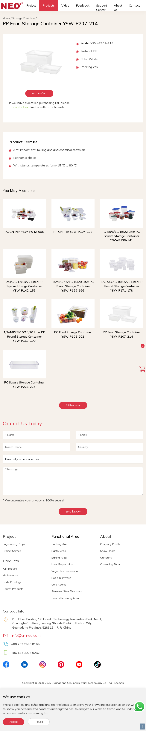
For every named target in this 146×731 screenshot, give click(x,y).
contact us (20, 107)
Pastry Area (58, 551)
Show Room (107, 551)
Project (31, 5)
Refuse (39, 721)
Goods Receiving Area (65, 598)
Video (65, 5)
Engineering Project (15, 544)
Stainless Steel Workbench (67, 591)
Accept (14, 721)
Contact (134, 5)
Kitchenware (10, 575)
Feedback (82, 5)
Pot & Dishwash (61, 578)
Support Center (101, 8)
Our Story (106, 557)
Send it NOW (73, 511)
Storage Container (23, 18)
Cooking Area (59, 544)
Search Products (13, 589)
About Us (118, 8)
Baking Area (59, 557)
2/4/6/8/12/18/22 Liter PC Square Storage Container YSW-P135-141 (122, 236)
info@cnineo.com (26, 635)
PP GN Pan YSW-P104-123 (72, 231)
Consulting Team (110, 564)
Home (6, 18)
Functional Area (65, 536)
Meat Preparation (62, 564)
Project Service (12, 551)
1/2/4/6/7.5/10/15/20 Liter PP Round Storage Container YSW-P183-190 (24, 336)
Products (49, 5)
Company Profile (110, 544)
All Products (73, 405)
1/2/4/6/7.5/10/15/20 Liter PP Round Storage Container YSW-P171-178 (121, 286)
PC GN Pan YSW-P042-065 (24, 231)
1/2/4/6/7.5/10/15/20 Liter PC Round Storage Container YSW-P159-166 (73, 286)
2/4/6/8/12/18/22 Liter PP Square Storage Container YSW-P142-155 (24, 286)
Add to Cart (39, 93)
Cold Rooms (58, 584)
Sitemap (119, 683)
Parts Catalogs (12, 582)
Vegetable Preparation (65, 571)
